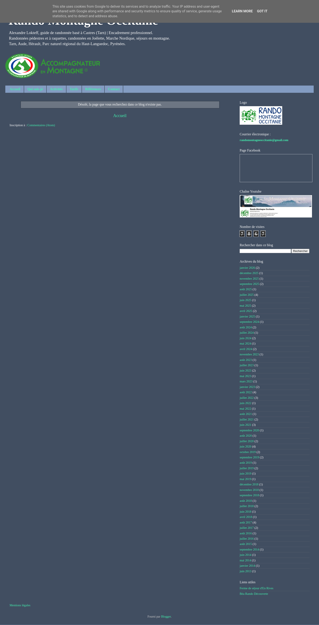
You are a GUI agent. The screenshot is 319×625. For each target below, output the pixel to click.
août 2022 (246, 392)
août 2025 (246, 289)
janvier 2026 (247, 267)
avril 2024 (246, 349)
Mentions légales (20, 605)
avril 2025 (246, 311)
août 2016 (246, 533)
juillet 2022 (247, 397)
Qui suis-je (35, 89)
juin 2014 (245, 554)
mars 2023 (246, 381)
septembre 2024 (249, 321)
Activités (56, 89)
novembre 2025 (249, 278)
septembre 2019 (249, 457)
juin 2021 (245, 424)
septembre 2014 (249, 549)
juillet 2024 (247, 332)
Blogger (166, 616)
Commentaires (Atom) (41, 125)
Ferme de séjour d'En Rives (256, 588)
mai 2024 (245, 343)
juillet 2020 (247, 441)
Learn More (242, 11)
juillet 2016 (247, 538)
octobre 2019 (248, 452)
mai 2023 (245, 376)
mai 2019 (245, 479)
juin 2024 (245, 338)
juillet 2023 (247, 365)
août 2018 (246, 500)
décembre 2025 (249, 273)
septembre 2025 (249, 284)
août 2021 (246, 414)
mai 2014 (245, 560)
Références (93, 89)
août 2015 (246, 544)
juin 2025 (245, 300)
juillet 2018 (247, 506)
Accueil (15, 89)
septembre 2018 (249, 495)
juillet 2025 (247, 294)
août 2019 (246, 462)
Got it (262, 11)
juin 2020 (245, 446)
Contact (114, 89)
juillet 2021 (247, 419)
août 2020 (246, 435)
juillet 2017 (247, 527)
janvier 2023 (247, 387)
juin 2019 (245, 473)
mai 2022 (245, 408)
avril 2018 (246, 517)
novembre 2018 (249, 490)
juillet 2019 (247, 468)
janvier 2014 (247, 565)
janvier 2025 (247, 316)
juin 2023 (245, 370)
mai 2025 (245, 305)
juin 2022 (245, 403)
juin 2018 (245, 511)
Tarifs (74, 89)
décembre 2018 (249, 484)
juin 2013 (245, 571)
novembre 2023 (249, 354)
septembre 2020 (249, 430)
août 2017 (246, 522)
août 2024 (246, 327)
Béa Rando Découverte (254, 593)
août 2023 (246, 360)
